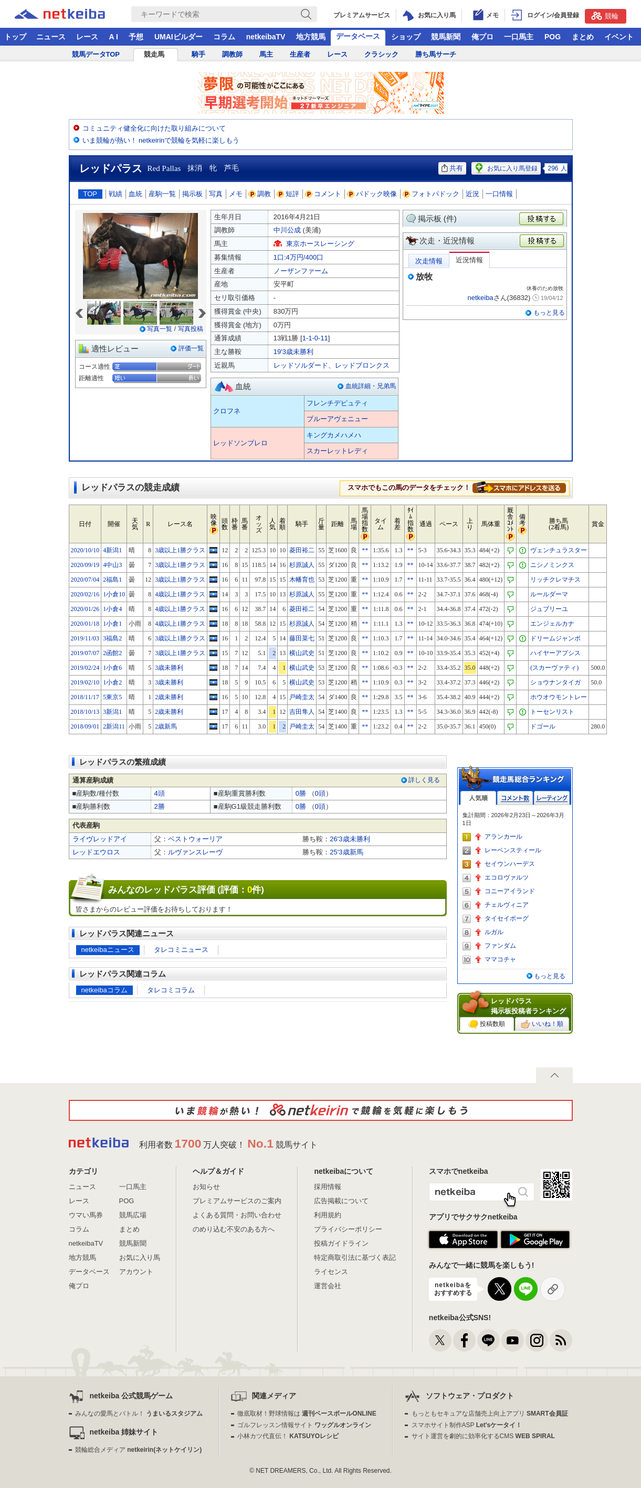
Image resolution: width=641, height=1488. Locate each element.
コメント (323, 194)
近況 (472, 194)
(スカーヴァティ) (554, 667)
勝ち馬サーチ (435, 54)
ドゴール (542, 726)
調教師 (232, 54)
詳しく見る (424, 780)
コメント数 (515, 798)
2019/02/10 (85, 682)
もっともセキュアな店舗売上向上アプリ (490, 1413)
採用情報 (327, 1187)
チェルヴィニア (507, 904)
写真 (216, 194)
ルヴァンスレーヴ (195, 852)
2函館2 (112, 653)
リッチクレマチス (555, 579)
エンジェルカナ (552, 623)
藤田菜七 (301, 638)
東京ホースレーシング (320, 244)
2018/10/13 (85, 711)
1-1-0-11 (315, 338)
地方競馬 (310, 37)
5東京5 (112, 697)
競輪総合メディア (138, 1449)
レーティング (552, 798)
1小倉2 (112, 682)
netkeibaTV (266, 37)
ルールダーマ (549, 594)
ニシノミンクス (552, 565)
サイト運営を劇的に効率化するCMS (483, 1436)
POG (552, 37)
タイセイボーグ (507, 918)
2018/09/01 (85, 726)
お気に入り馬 (139, 1257)
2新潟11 (114, 726)
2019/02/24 (85, 667)
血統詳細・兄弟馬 (370, 386)
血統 (135, 194)
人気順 (478, 798)
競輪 (604, 16)
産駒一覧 (162, 194)
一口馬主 (518, 37)
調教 (260, 194)
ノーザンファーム (301, 271)
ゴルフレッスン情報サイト (304, 1425)
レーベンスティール (513, 850)
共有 (452, 168)
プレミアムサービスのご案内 (237, 1201)
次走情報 (429, 261)
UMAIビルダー (178, 37)
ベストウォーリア (195, 839)
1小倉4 (112, 609)
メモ (236, 194)
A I (113, 37)
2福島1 (112, 579)
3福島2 (112, 638)
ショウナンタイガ (555, 682)
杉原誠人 (301, 565)
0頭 (320, 793)
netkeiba (480, 298)
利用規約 (327, 1215)
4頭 (159, 793)
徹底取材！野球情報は (306, 1413)
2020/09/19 (85, 565)
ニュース (51, 37)
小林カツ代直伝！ (288, 1436)
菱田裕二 (301, 550)
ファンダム (500, 945)
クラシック (381, 54)
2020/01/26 (85, 609)
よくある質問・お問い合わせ (237, 1215)
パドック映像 (372, 194)
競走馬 (154, 54)
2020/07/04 (85, 579)
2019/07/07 (85, 653)
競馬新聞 (445, 37)
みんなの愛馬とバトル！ (139, 1413)
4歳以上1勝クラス (180, 594)
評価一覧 (191, 348)
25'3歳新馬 (346, 852)
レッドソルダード (301, 365)
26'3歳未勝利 (350, 839)
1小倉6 (112, 667)
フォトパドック (431, 194)
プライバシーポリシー (348, 1229)
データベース (358, 36)
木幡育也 (301, 579)
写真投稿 (190, 329)
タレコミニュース (181, 950)
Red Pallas (164, 168)
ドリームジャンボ (555, 638)
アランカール (503, 836)
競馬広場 (132, 1215)
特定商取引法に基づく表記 (355, 1257)
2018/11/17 (85, 697)
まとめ (583, 37)
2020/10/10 (85, 550)
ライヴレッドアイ (99, 839)
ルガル (494, 932)
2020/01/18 (85, 623)
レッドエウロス (96, 852)
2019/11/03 (85, 638)
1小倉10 (114, 594)
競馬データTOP (96, 54)
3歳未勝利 (169, 667)
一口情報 (499, 194)
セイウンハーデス (510, 864)
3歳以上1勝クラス (180, 550)
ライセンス (331, 1272)
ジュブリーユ (549, 609)
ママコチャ (500, 959)
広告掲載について (341, 1201)
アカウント (136, 1272)
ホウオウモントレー (558, 697)
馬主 (266, 54)
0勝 (301, 793)
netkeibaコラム (104, 990)
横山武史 (301, 653)
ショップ (406, 37)
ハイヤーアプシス (555, 653)
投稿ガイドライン (341, 1243)
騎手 (198, 54)
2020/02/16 (85, 594)
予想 (136, 37)
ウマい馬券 (86, 1215)
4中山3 (112, 565)
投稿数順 (486, 1024)
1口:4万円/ (298, 257)
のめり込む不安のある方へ (234, 1229)
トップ (15, 37)
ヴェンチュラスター (558, 550)
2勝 (159, 806)
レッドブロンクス (362, 365)
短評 (288, 194)
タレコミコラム (171, 990)
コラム (224, 37)
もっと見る (549, 312)
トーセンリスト (552, 711)
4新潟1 (112, 550)
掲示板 (192, 194)
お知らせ (206, 1187)
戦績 (115, 194)
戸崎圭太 (301, 697)
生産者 (300, 54)
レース (87, 37)
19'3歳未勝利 (293, 352)
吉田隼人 (301, 711)
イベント (619, 37)
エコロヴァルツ (507, 877)
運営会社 (327, 1286)
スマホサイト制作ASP (467, 1425)
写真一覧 (159, 329)
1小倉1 (112, 623)
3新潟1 (112, 711)
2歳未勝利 (169, 697)
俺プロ (482, 37)
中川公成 (287, 230)
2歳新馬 (166, 726)
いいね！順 (542, 1024)
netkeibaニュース (107, 950)
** (365, 550)
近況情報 (469, 260)
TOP (90, 194)
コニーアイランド (510, 891)
